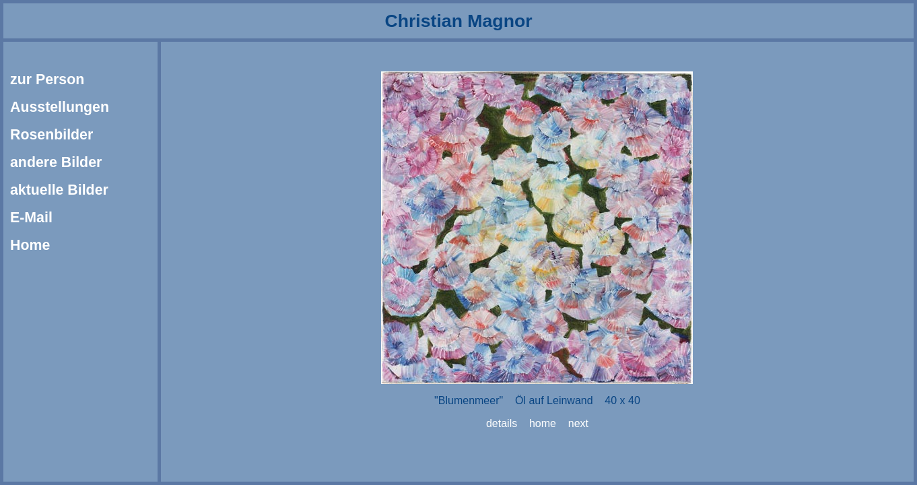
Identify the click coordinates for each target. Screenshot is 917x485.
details (501, 423)
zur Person (47, 79)
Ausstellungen (59, 107)
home (542, 423)
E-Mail (31, 217)
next (578, 423)
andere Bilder (56, 162)
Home (30, 245)
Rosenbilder (51, 135)
